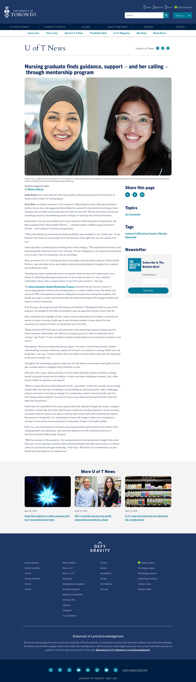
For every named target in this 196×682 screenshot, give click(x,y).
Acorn (169, 7)
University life (68, 599)
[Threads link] (115, 670)
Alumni (86, 27)
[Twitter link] (157, 48)
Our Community (132, 214)
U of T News (45, 48)
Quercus (159, 7)
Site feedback (106, 583)
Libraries (66, 605)
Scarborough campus (147, 578)
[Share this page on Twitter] (127, 194)
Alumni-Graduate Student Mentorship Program (52, 286)
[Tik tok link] (97, 670)
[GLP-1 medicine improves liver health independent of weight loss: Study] (98, 498)
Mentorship (130, 237)
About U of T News (74, 33)
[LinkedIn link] (87, 670)
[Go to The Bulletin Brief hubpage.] (134, 264)
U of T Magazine (122, 33)
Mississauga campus (147, 573)
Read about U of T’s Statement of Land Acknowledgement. (123, 649)
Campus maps (144, 583)
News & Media (69, 562)
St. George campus (146, 568)
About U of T (68, 568)
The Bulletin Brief (98, 33)
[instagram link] (168, 48)
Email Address (149, 274)
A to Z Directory (69, 615)
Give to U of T (68, 573)
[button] (182, 15)
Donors (149, 27)
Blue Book (142, 33)
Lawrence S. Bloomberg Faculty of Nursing (146, 233)
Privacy (103, 578)
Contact (103, 562)
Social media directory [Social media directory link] (135, 670)
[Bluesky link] (106, 670)
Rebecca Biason (36, 189)
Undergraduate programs (73, 583)
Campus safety (144, 589)
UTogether (67, 610)
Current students (54, 27)
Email (148, 7)
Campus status (185, 7)
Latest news (33, 33)
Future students (19, 27)
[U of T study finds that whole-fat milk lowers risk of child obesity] (148, 498)
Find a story (52, 33)
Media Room (159, 33)
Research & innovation (72, 594)
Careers (103, 568)
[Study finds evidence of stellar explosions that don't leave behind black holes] (48, 498)
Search (166, 15)
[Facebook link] (162, 48)
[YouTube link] (78, 670)
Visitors (180, 27)
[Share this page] (142, 194)
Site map (104, 589)
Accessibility (105, 573)
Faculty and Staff (117, 27)
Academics (67, 578)
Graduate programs (71, 589)
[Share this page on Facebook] (134, 194)
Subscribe (148, 290)
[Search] (144, 15)
